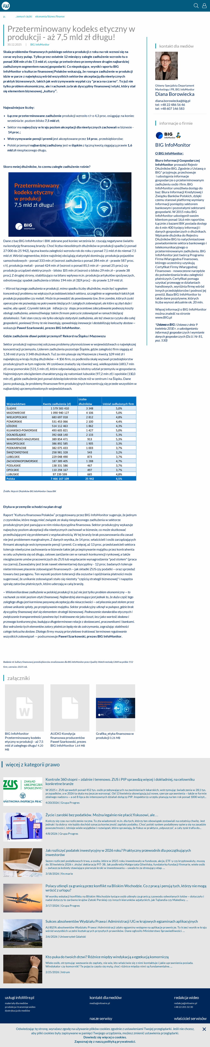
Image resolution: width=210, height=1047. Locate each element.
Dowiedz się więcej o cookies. (105, 1037)
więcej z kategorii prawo (33, 764)
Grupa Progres (70, 802)
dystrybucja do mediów (17, 1010)
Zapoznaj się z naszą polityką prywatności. (105, 1041)
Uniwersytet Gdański (72, 936)
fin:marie (67, 873)
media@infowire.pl (100, 1003)
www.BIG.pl (163, 317)
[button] (196, 5)
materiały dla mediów (16, 1003)
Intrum (65, 972)
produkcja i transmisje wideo (20, 1006)
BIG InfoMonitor (39, 44)
